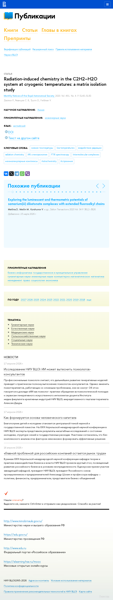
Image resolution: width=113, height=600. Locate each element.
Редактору (104, 596)
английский (19, 126)
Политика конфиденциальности (21, 586)
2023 (49, 299)
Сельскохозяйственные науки (28, 336)
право (26, 280)
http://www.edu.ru (15, 548)
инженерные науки (42, 276)
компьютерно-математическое (72, 276)
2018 (82, 299)
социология (38, 280)
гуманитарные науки (19, 276)
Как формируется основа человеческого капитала (40, 417)
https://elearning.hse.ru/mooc (22, 561)
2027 (23, 299)
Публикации (34, 16)
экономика (52, 280)
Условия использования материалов (71, 580)
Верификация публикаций (17, 49)
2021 (62, 299)
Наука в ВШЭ (11, 54)
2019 (76, 299)
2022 (56, 299)
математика (97, 276)
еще (89, 299)
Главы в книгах (59, 30)
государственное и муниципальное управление (60, 272)
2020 (69, 299)
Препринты (17, 38)
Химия (40, 109)
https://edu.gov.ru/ (16, 534)
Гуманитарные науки (22, 324)
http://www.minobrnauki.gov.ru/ (23, 521)
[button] (13, 192)
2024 (43, 299)
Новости (11, 357)
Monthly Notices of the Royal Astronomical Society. (29, 95)
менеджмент (15, 280)
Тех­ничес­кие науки (22, 343)
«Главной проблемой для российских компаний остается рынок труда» (55, 453)
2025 (36, 299)
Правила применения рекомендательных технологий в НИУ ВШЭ (40, 591)
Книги (11, 30)
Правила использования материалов (74, 49)
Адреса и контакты (38, 580)
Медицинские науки (22, 332)
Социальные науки (22, 340)
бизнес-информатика (20, 272)
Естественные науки (22, 328)
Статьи (30, 30)
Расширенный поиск (43, 49)
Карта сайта (85, 591)
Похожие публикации (34, 185)
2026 (30, 299)
